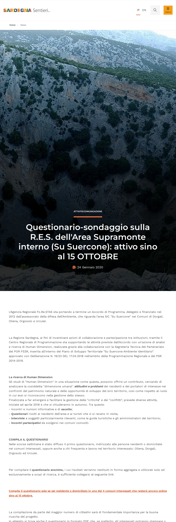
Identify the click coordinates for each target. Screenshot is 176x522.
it (138, 10)
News (23, 25)
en (144, 10)
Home (12, 25)
